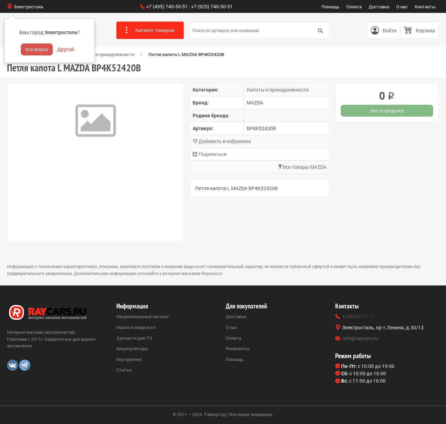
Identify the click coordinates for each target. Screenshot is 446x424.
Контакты (425, 6)
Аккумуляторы (132, 348)
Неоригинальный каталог (142, 316)
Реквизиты (237, 348)
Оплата (354, 6)
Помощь (330, 6)
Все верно (36, 49)
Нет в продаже (387, 110)
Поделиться (209, 154)
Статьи (123, 370)
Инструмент (129, 359)
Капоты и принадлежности (106, 54)
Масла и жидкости (135, 327)
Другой (65, 49)
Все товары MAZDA (302, 167)
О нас (402, 6)
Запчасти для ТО (134, 338)
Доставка (379, 6)
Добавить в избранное (222, 141)
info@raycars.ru (360, 338)
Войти (390, 30)
